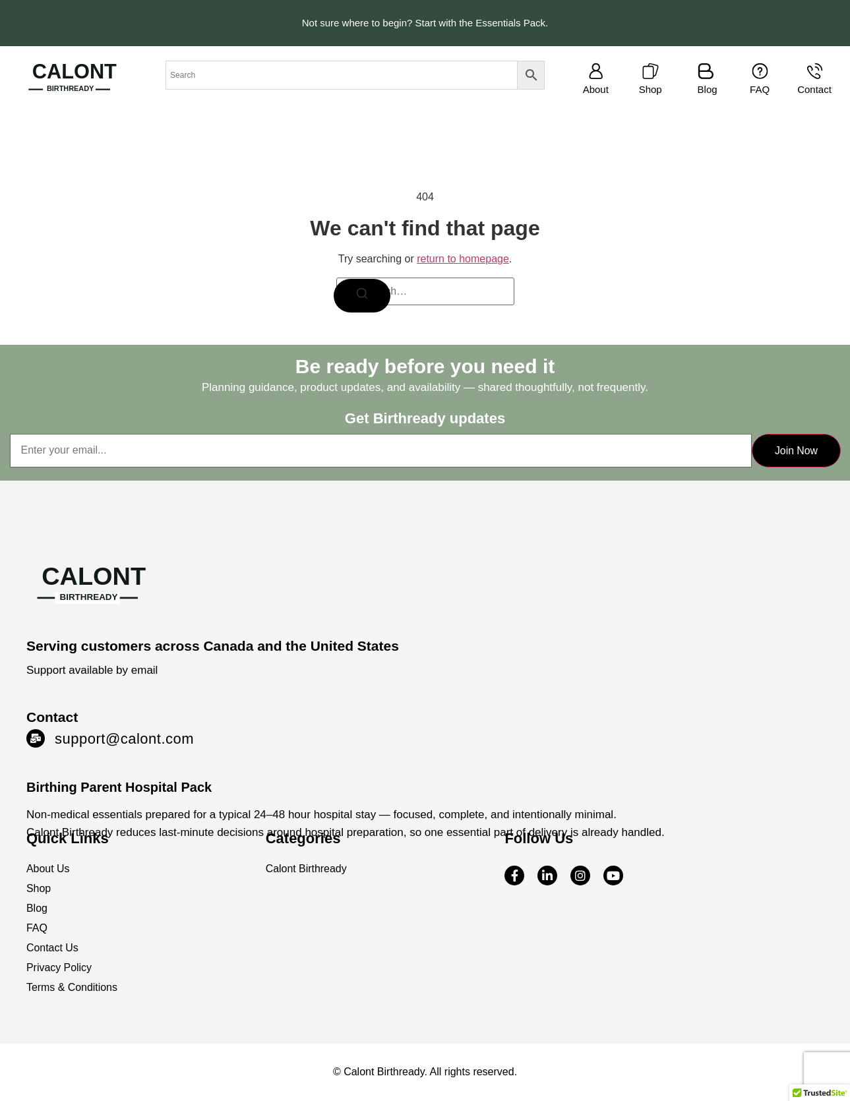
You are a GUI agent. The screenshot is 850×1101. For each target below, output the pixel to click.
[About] (596, 71)
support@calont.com (124, 739)
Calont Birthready (307, 869)
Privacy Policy (59, 968)
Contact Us (52, 948)
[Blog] (706, 71)
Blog (707, 89)
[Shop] (650, 71)
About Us (48, 869)
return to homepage (463, 258)
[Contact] (814, 71)
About (596, 89)
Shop (650, 89)
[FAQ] (760, 71)
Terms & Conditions (72, 988)
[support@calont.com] (35, 739)
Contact (814, 89)
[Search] (363, 296)
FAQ (760, 89)
